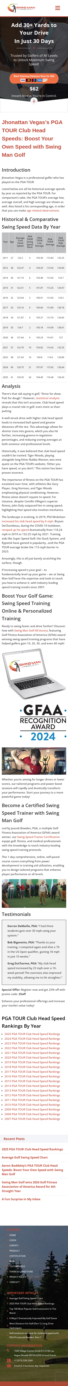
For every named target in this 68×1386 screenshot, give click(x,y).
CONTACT (14, 1282)
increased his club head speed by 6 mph (27, 521)
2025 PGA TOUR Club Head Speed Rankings (32, 1034)
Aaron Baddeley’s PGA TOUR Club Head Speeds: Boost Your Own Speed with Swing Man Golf (32, 1170)
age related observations (43, 210)
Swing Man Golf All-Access (31, 630)
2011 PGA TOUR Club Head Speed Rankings (32, 1100)
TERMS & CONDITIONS (21, 1271)
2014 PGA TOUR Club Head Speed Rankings (32, 1086)
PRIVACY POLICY (17, 1276)
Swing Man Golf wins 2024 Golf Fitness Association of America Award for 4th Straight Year (29, 1186)
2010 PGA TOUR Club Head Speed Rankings (32, 1104)
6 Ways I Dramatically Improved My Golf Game (33, 1318)
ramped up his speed (15, 530)
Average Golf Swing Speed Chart (25, 1157)
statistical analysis (47, 398)
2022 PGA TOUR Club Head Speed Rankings (32, 1048)
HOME (12, 1235)
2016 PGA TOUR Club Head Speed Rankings (32, 1076)
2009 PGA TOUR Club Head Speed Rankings (32, 1109)
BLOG (12, 1261)
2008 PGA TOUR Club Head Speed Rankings (32, 1114)
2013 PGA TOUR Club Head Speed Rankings (32, 1090)
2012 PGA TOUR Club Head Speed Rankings (32, 1095)
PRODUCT (14, 1250)
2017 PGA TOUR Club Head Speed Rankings (32, 1071)
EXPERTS (13, 1245)
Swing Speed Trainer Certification (38, 837)
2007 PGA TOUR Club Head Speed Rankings (32, 1119)
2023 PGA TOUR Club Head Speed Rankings (32, 1043)
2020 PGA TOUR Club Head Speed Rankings (32, 1057)
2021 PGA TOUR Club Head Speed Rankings (32, 1053)
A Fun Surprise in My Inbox (21, 1199)
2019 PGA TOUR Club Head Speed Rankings (32, 1062)
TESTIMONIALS (17, 1266)
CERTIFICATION (17, 1256)
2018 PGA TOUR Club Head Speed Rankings (32, 1067)
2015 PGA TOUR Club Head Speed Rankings (32, 1081)
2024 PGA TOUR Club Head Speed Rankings (32, 1038)
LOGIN (12, 1240)
